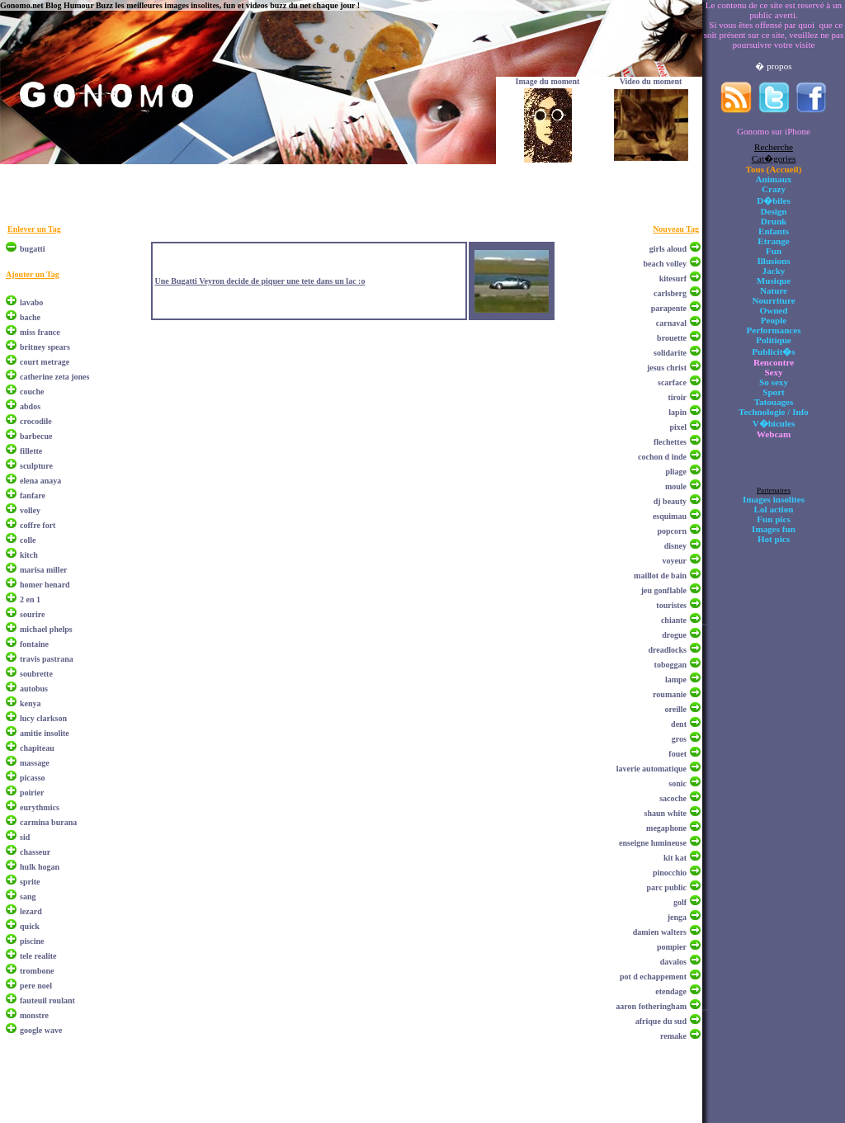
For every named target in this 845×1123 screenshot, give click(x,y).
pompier (672, 946)
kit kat (675, 857)
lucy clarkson (43, 718)
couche (32, 391)
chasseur (35, 851)
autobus (34, 688)
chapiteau (37, 748)
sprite (30, 881)
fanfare (32, 495)
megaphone (666, 828)
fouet (677, 753)
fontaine (34, 644)
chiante (674, 620)
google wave (41, 1030)
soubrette (36, 673)
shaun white (665, 813)
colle (27, 540)
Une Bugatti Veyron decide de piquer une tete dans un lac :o (259, 280)
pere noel (36, 985)
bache (30, 317)
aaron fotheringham (651, 1006)
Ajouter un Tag (32, 274)
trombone (37, 970)
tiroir (677, 397)
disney (675, 545)
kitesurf (673, 278)
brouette (672, 337)
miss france (40, 332)
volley (30, 510)
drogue (674, 634)
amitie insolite (44, 733)
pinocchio (670, 872)
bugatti (32, 248)
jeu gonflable (664, 590)
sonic (677, 783)
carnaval (671, 323)
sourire (32, 614)
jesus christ (667, 367)
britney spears (45, 347)
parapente (669, 308)
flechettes (670, 441)
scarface (672, 382)
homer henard (45, 584)
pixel (678, 427)
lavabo (31, 302)
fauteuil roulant (47, 1000)
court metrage (44, 361)
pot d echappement (653, 976)
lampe (676, 679)
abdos (30, 406)
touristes (671, 605)
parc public (667, 887)
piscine (32, 941)
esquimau (670, 516)
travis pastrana (46, 658)
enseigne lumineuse (653, 842)
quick (30, 926)
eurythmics (39, 807)
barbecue (36, 436)
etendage (671, 991)
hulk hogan (39, 866)
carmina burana (48, 822)
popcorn (672, 531)
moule (676, 486)
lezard (31, 911)
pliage (676, 471)
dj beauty (670, 501)
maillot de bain (660, 575)
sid (25, 837)
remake (673, 1035)
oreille (676, 709)
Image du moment (548, 81)
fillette (31, 450)
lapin (677, 412)
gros (679, 738)
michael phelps (46, 629)
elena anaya (40, 480)
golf (680, 902)
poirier (32, 792)
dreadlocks (668, 649)
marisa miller (43, 569)
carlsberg (670, 293)
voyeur (675, 560)
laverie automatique (651, 768)
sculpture (36, 465)
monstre (34, 1015)
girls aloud (668, 248)
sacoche (673, 798)
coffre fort (37, 525)
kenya (30, 703)
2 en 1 (30, 599)
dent (679, 724)
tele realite (38, 955)
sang (27, 896)
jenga (677, 917)
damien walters (660, 932)
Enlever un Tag (34, 229)
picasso (32, 777)
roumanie (670, 694)
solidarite (670, 352)
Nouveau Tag (676, 229)
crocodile (36, 421)
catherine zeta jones (54, 376)
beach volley (665, 263)
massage (35, 762)
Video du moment (651, 81)
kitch (29, 554)
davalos (673, 961)
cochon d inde (662, 456)
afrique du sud (661, 1021)
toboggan (670, 664)
